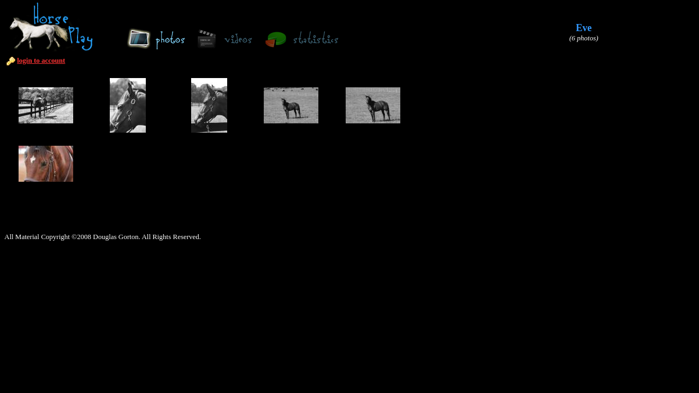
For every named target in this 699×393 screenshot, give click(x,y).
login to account (41, 60)
